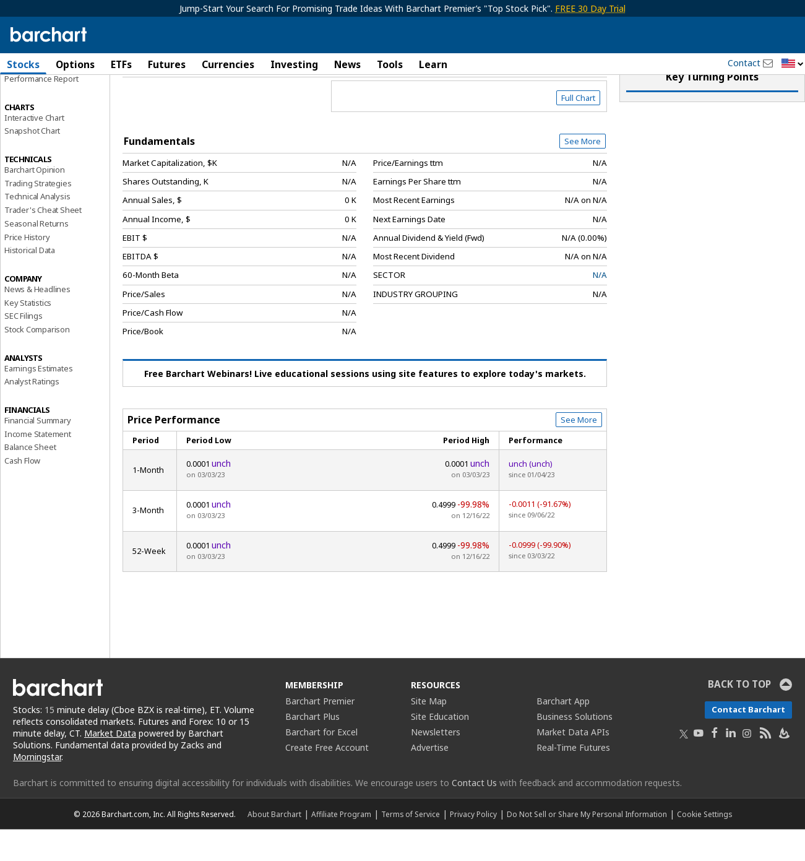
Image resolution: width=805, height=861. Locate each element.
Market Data (110, 765)
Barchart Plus (312, 749)
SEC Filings (23, 347)
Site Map (429, 733)
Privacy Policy (473, 845)
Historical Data (29, 282)
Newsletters (435, 764)
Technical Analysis (37, 228)
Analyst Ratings (31, 413)
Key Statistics (27, 334)
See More (582, 173)
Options (75, 64)
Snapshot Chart (32, 162)
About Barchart (274, 845)
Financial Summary (37, 452)
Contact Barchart (748, 741)
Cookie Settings (704, 845)
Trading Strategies (37, 214)
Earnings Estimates (38, 399)
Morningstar (37, 789)
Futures (167, 64)
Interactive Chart (34, 149)
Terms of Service (410, 845)
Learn (433, 64)
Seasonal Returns (36, 255)
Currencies (228, 64)
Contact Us (474, 814)
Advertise (430, 779)
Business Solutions (574, 749)
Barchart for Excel (321, 764)
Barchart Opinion (34, 201)
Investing (294, 64)
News (347, 64)
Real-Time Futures (573, 779)
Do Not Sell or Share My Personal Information (587, 845)
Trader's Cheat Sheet (43, 242)
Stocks (23, 64)
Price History (27, 268)
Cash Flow (22, 492)
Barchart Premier (320, 733)
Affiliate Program (341, 845)
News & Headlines (37, 321)
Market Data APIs (572, 764)
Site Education (440, 749)
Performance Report (41, 110)
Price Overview (33, 97)
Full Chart (578, 130)
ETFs (121, 64)
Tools (390, 64)
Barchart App (563, 733)
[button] (792, 64)
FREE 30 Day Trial (590, 8)
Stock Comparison (37, 361)
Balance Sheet (30, 479)
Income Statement (37, 465)
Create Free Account (327, 779)
